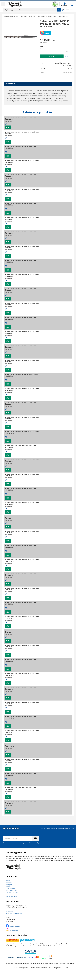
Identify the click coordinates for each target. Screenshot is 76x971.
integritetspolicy (34, 843)
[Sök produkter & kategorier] (30, 10)
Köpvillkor (9, 886)
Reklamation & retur (12, 890)
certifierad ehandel (11, 896)
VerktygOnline (14, 930)
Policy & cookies (10, 888)
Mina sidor (9, 882)
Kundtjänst (9, 884)
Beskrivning (10, 84)
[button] (3, 4)
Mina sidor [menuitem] (64, 5)
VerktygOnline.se (15, 927)
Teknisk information (12, 892)
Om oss (8, 880)
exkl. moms (69, 10)
